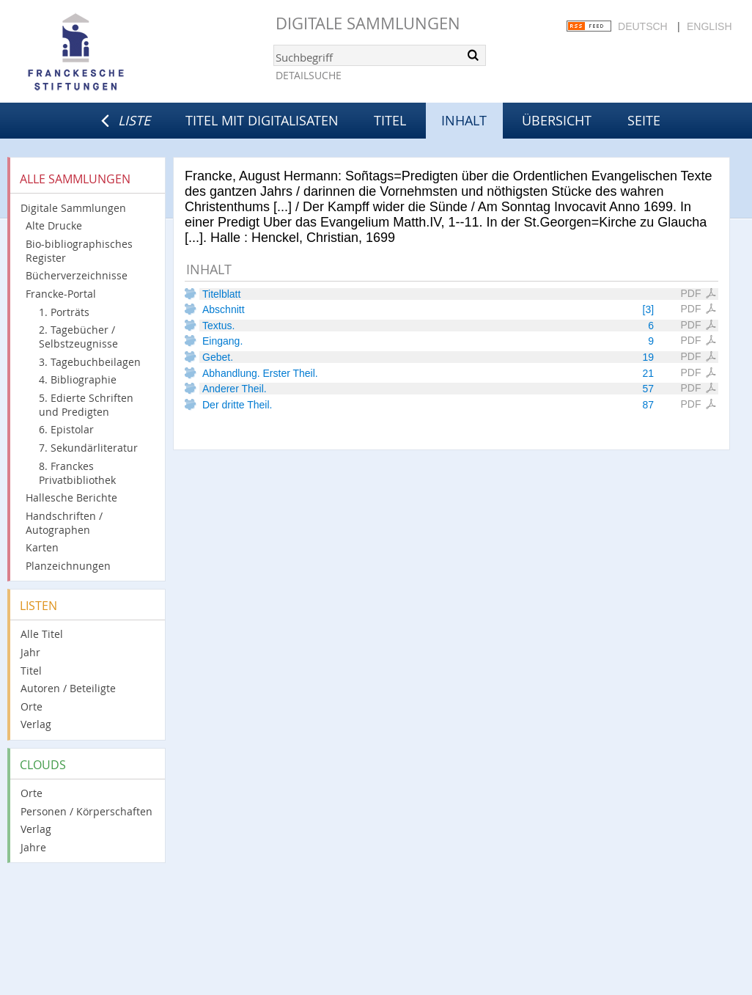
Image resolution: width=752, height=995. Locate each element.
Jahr (30, 652)
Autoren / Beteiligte (68, 688)
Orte (32, 706)
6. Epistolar (66, 429)
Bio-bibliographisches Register (79, 251)
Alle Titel (42, 634)
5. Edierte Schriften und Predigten (86, 405)
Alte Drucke (54, 225)
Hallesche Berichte (71, 497)
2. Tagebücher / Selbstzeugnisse (78, 336)
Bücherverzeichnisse (77, 275)
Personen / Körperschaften (86, 811)
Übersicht (556, 120)
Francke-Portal (61, 294)
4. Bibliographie (78, 379)
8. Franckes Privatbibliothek (77, 473)
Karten (42, 547)
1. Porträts (64, 312)
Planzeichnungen (68, 566)
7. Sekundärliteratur (88, 448)
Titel (390, 120)
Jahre (33, 847)
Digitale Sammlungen (368, 23)
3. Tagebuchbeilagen (90, 362)
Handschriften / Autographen (64, 523)
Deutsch (643, 26)
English (709, 26)
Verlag (36, 724)
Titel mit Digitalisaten (262, 120)
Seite (643, 120)
